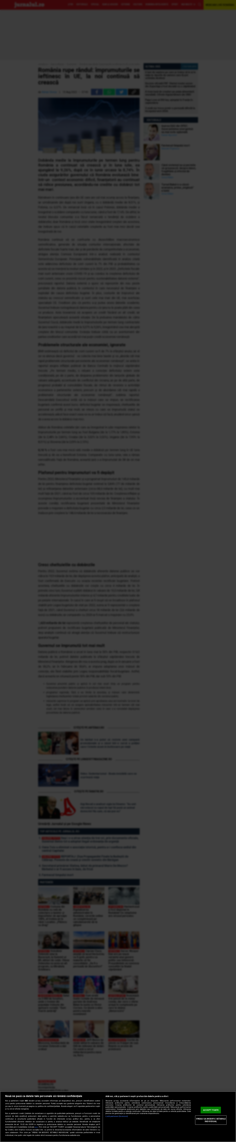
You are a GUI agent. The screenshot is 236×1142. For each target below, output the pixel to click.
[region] (118, 1116)
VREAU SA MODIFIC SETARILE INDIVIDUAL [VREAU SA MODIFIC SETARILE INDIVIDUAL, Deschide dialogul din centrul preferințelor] (211, 1120)
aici (36, 1127)
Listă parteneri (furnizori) (116, 1116)
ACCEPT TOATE (211, 1110)
